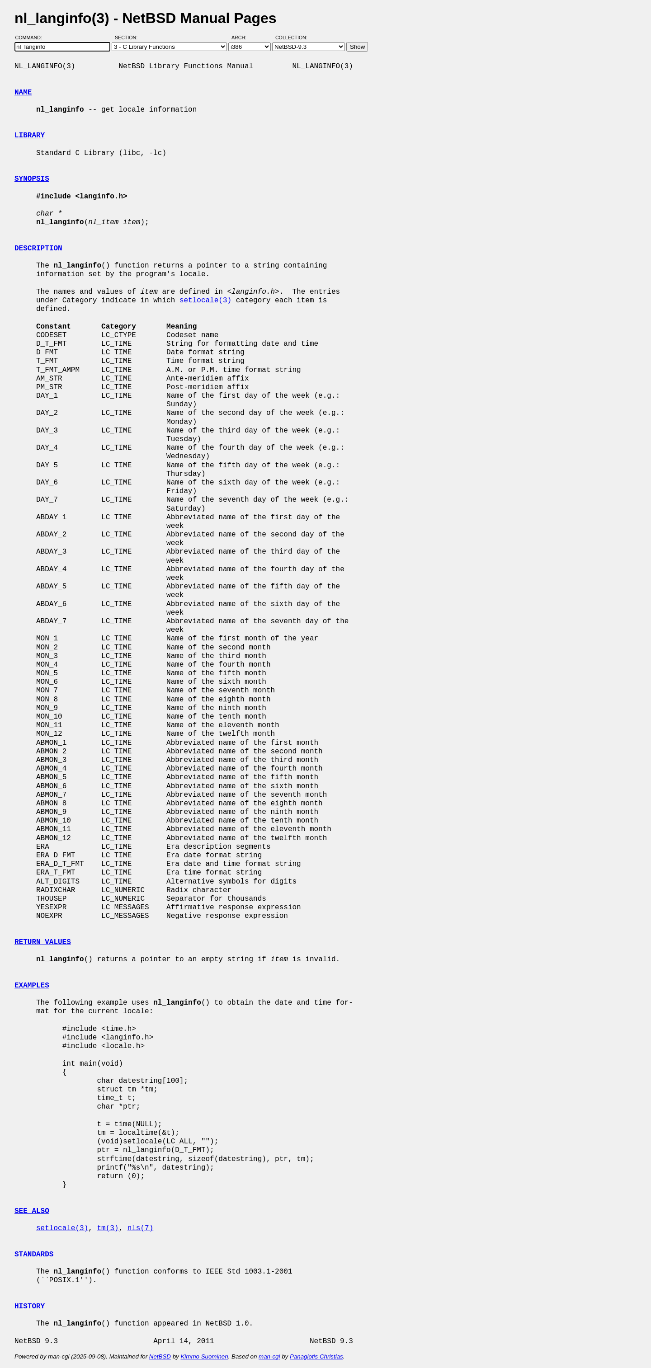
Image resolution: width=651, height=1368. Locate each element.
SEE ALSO (31, 1211)
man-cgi (269, 1356)
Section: (128, 37)
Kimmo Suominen (204, 1356)
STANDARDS (33, 1255)
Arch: (243, 37)
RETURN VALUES (42, 942)
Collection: (291, 37)
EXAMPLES (31, 986)
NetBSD (160, 1356)
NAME (23, 93)
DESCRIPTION (38, 249)
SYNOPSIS (31, 179)
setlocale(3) (205, 301)
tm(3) (107, 1228)
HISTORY (29, 1307)
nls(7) (140, 1228)
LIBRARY (29, 136)
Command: (31, 37)
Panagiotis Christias (316, 1356)
